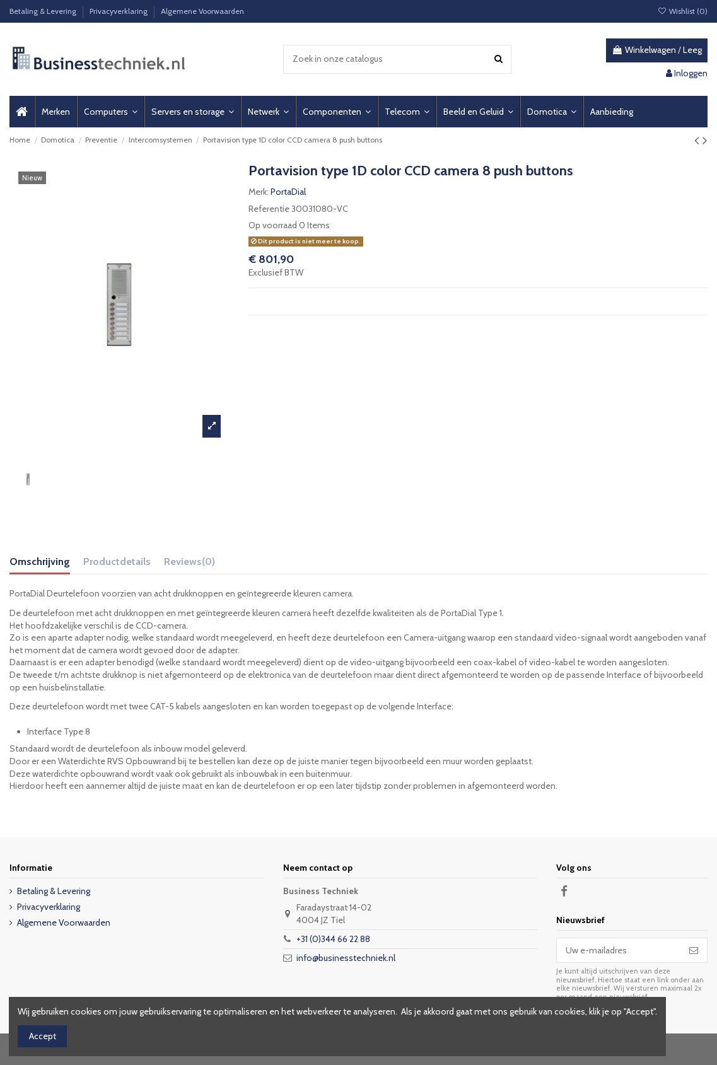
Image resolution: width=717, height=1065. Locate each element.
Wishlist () (683, 11)
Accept (42, 1036)
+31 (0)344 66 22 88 (333, 939)
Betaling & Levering (43, 11)
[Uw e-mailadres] (618, 950)
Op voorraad (272, 225)
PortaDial (288, 191)
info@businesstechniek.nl (345, 957)
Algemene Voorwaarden (202, 11)
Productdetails (117, 561)
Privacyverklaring (119, 11)
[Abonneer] (693, 950)
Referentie (268, 208)
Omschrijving (39, 561)
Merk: (258, 191)
